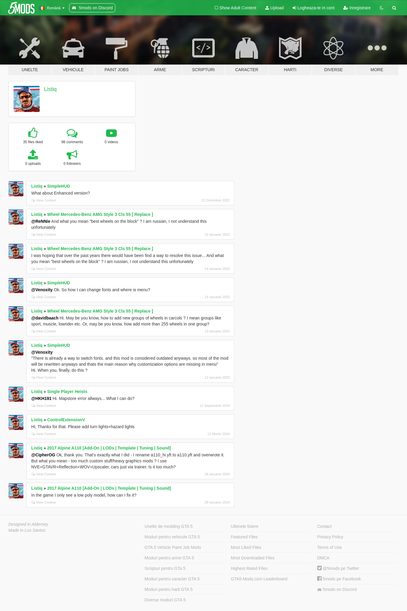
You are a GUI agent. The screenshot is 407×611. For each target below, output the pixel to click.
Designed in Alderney (28, 524)
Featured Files (244, 536)
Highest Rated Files (249, 568)
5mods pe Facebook (339, 579)
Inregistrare (357, 7)
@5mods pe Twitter (338, 568)
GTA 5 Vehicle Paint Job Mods (172, 547)
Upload (274, 7)
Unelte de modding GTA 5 (168, 526)
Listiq (50, 89)
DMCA (323, 557)
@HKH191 (41, 398)
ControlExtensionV (66, 419)
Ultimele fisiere (245, 526)
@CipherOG (43, 454)
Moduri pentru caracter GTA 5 (171, 578)
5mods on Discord (337, 589)
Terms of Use (329, 547)
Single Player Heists (67, 391)
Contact (324, 526)
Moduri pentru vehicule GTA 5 (172, 536)
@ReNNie (40, 221)
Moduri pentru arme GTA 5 (169, 557)
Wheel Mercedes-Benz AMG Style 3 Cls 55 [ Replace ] (100, 214)
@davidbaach (45, 318)
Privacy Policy (330, 536)
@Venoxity (42, 289)
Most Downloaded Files (253, 557)
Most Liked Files (246, 547)
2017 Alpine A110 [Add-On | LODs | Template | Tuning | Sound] (109, 448)
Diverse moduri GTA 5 (165, 599)
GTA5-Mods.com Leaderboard (259, 578)
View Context (44, 200)
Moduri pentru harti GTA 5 (168, 589)
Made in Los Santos (27, 530)
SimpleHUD (58, 186)
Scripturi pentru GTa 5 (164, 568)
